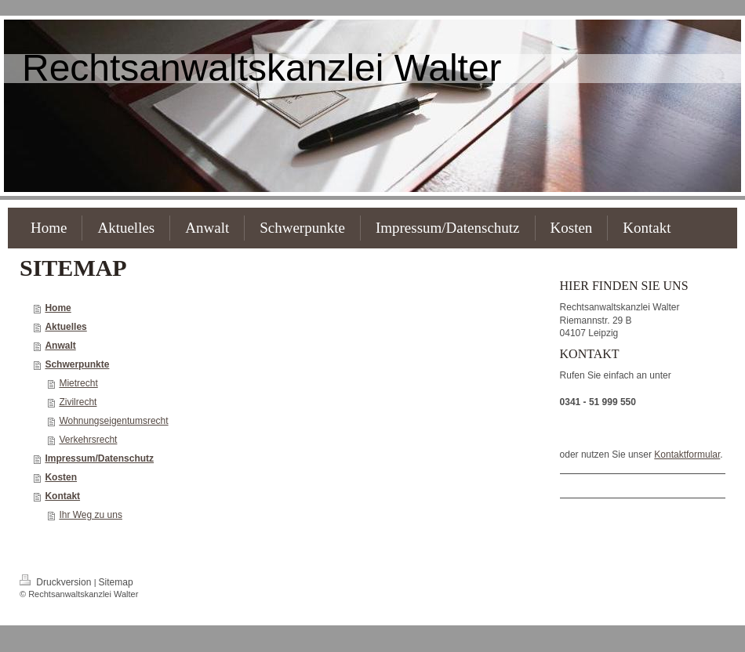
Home (58, 307)
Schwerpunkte (77, 364)
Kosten (61, 477)
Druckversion (57, 582)
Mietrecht (78, 383)
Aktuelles (65, 326)
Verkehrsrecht (88, 439)
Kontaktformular (687, 454)
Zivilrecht (77, 402)
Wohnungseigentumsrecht (113, 420)
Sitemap (116, 582)
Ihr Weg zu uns (90, 514)
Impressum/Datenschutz (99, 458)
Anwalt (60, 345)
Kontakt (62, 496)
